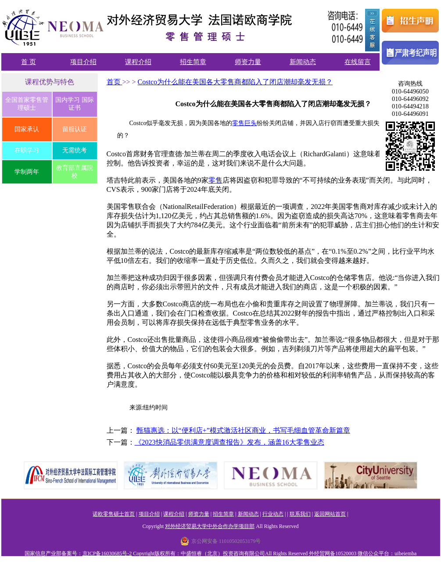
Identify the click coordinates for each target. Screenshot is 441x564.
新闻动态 (303, 61)
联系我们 (300, 514)
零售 (215, 180)
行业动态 (272, 514)
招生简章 (193, 61)
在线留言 (357, 61)
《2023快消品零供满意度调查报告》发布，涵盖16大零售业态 (229, 442)
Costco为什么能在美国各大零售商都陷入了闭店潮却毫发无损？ (235, 82)
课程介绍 (138, 61)
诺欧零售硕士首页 (114, 514)
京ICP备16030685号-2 (107, 553)
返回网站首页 (330, 514)
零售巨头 (244, 123)
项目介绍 (83, 61)
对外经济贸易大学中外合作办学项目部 (210, 526)
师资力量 (248, 61)
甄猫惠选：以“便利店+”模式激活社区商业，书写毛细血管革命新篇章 (243, 430)
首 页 (28, 61)
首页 (114, 82)
